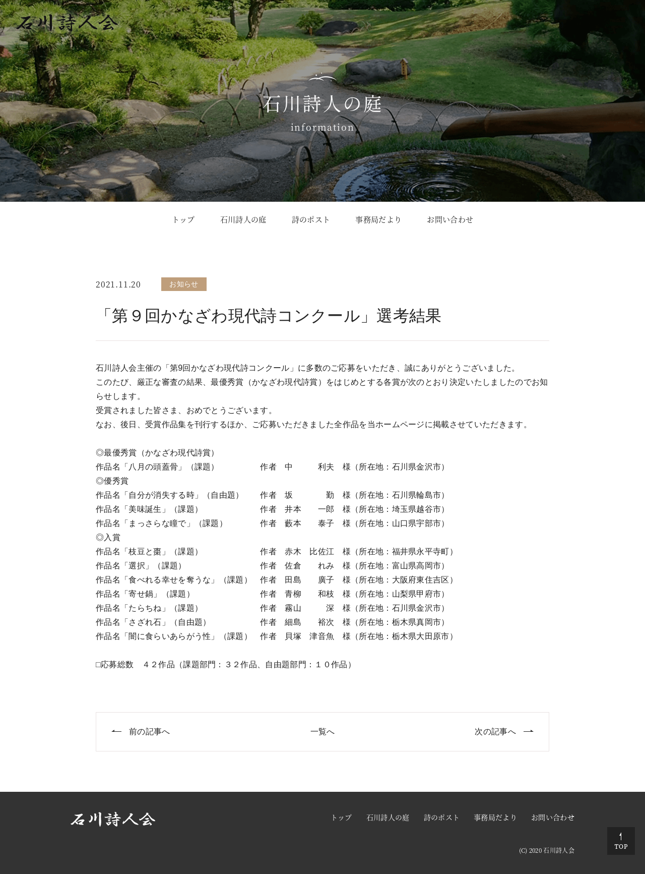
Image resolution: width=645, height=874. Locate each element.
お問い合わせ (450, 219)
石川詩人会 (558, 850)
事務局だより (378, 219)
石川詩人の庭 (243, 219)
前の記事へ (149, 731)
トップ (183, 219)
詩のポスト (311, 219)
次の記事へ (495, 731)
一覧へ (322, 731)
